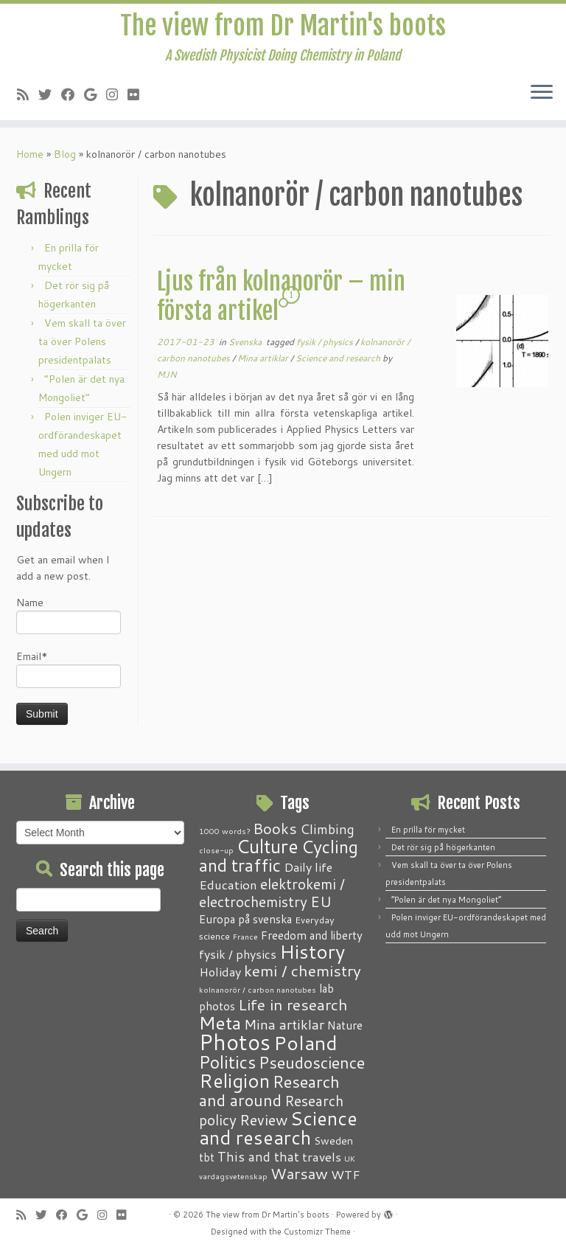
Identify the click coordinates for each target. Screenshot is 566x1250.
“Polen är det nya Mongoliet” (446, 900)
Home (29, 161)
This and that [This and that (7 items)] (258, 1156)
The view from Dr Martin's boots (283, 29)
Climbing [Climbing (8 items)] (327, 828)
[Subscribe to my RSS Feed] (27, 101)
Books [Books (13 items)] (275, 828)
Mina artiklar (263, 365)
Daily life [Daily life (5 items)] (308, 866)
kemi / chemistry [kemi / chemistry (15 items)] (302, 970)
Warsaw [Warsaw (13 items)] (299, 1173)
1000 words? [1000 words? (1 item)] (224, 830)
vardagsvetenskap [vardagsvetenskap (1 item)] (233, 1175)
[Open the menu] (542, 101)
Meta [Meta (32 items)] (220, 1022)
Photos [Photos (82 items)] (234, 1042)
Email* (68, 675)
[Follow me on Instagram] (116, 101)
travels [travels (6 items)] (321, 1156)
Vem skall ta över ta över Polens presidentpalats (82, 349)
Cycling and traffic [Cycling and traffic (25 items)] (278, 856)
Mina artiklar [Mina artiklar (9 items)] (284, 1024)
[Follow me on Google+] (95, 101)
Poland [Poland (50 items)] (305, 1043)
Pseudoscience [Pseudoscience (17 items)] (312, 1062)
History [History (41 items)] (312, 951)
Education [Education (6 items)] (228, 884)
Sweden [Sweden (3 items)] (333, 1140)
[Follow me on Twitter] (49, 101)
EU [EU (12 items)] (321, 901)
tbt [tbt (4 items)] (206, 1157)
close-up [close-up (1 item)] (216, 849)
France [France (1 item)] (245, 936)
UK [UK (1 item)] (349, 1158)
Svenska (246, 349)
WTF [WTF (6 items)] (345, 1174)
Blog (65, 161)
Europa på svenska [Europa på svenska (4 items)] (245, 919)
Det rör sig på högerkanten (443, 847)
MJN (167, 381)
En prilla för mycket (428, 830)
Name (68, 622)
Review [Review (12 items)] (263, 1119)
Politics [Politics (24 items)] (227, 1061)
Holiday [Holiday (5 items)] (220, 971)
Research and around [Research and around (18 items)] (269, 1090)
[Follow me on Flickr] (138, 101)
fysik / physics (325, 349)
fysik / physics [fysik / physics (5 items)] (237, 953)
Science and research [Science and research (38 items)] (278, 1127)
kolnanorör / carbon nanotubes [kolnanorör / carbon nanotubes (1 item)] (257, 989)
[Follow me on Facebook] (72, 101)
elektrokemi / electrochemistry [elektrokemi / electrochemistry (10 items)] (272, 893)
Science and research (339, 365)
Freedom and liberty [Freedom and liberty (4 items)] (312, 935)
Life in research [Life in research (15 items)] (293, 1004)
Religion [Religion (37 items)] (234, 1080)
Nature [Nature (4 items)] (345, 1025)
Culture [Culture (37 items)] (267, 846)
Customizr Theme (317, 1231)
